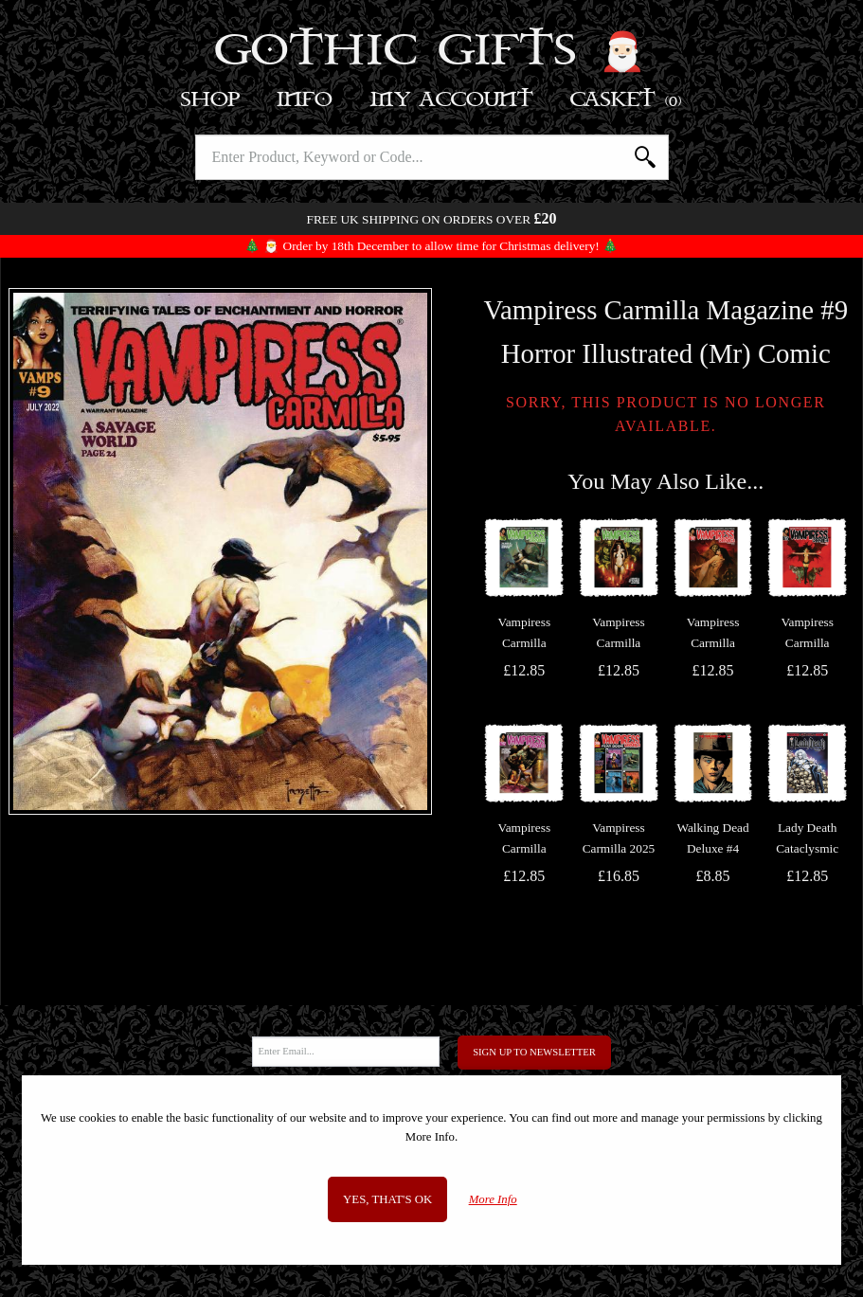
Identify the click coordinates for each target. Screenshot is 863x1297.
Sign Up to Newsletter (534, 1052)
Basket (626, 100)
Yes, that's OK (387, 1199)
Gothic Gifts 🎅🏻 (431, 52)
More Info (493, 1199)
